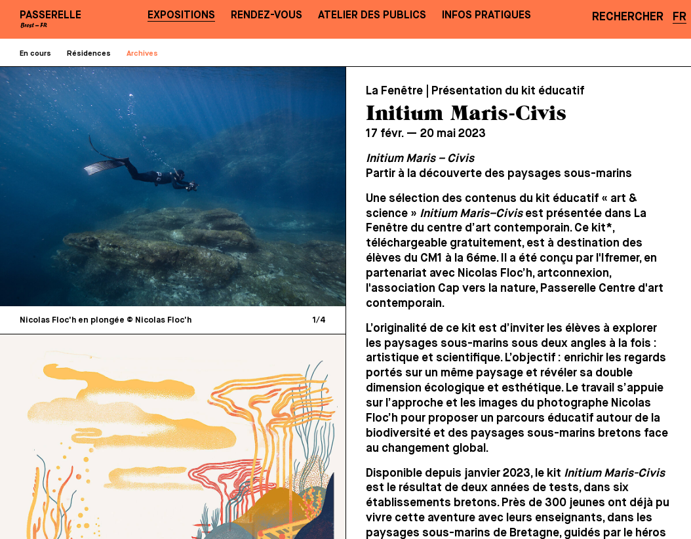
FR (679, 17)
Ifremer (620, 258)
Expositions (181, 15)
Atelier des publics (372, 15)
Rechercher (627, 17)
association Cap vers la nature (453, 288)
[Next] (253, 186)
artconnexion (573, 273)
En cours (35, 54)
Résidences (89, 54)
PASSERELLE (50, 15)
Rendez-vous (266, 15)
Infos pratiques (486, 15)
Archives (142, 54)
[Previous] (93, 186)
